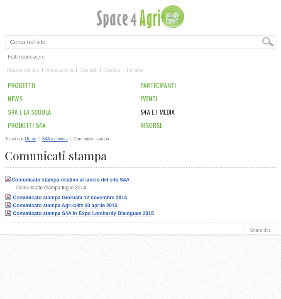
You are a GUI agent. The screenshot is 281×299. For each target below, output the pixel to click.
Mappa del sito (23, 71)
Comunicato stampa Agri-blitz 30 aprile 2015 (65, 205)
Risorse (151, 125)
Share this (260, 230)
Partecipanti (158, 85)
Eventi (148, 98)
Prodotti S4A (27, 125)
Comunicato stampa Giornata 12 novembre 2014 (70, 198)
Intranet (135, 71)
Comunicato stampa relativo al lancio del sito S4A (71, 180)
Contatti (89, 71)
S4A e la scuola (29, 112)
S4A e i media (157, 112)
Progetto (21, 85)
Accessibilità (59, 71)
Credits (112, 71)
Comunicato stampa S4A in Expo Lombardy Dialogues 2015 (83, 213)
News (15, 98)
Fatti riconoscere (26, 57)
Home (30, 139)
